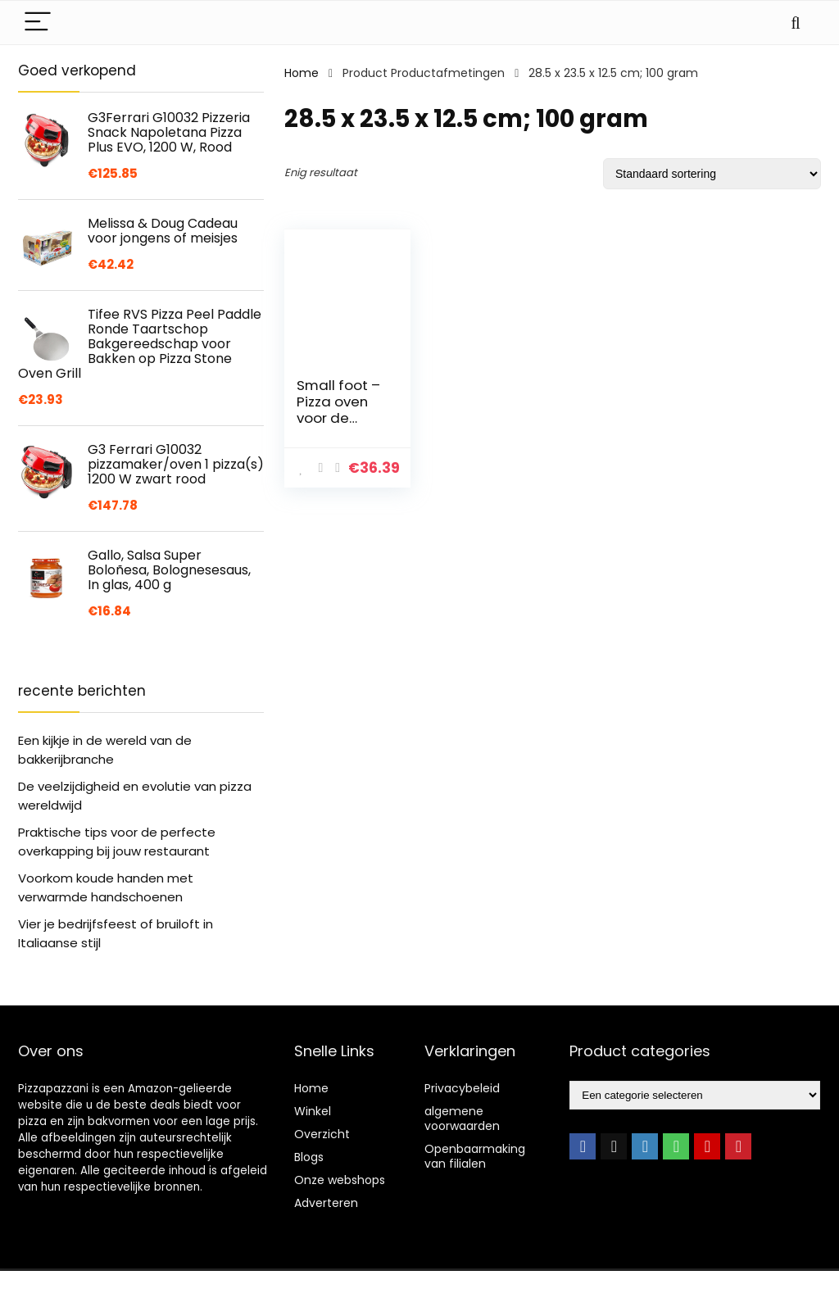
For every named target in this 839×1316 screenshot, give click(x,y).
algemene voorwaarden (462, 1118)
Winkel (312, 1111)
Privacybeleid (462, 1088)
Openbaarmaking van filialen (474, 1156)
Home (301, 73)
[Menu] (37, 22)
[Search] (795, 22)
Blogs (309, 1157)
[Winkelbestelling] (712, 173)
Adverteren (326, 1203)
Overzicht (322, 1134)
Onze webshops (339, 1180)
